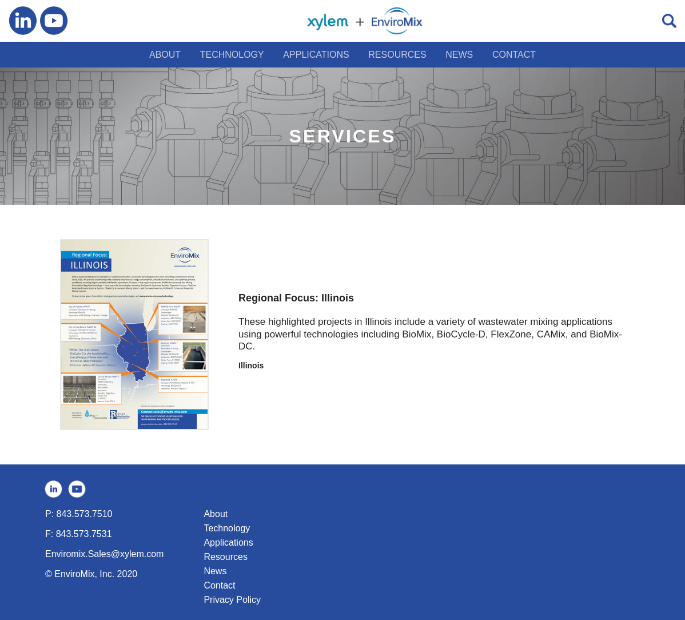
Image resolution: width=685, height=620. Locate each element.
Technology (227, 528)
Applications (228, 542)
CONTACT (514, 54)
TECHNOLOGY (232, 54)
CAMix (551, 334)
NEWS (459, 54)
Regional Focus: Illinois (296, 298)
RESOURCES (397, 54)
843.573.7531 (84, 534)
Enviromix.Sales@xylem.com (104, 554)
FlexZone (511, 334)
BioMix (416, 334)
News (215, 571)
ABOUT (165, 54)
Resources (225, 557)
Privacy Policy (232, 600)
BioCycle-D (461, 334)
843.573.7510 (85, 514)
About (216, 514)
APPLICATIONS (316, 54)
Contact (219, 585)
